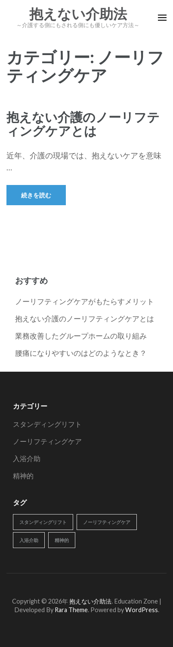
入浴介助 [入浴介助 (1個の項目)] (28, 540)
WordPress (141, 609)
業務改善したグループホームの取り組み (81, 335)
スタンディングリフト (47, 424)
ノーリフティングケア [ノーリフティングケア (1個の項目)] (106, 522)
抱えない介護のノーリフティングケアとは (83, 123)
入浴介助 (26, 458)
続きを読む (36, 195)
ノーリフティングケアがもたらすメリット (84, 301)
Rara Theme (71, 609)
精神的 (23, 475)
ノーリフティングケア (47, 441)
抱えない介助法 (78, 14)
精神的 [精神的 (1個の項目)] (62, 540)
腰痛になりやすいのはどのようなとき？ (81, 352)
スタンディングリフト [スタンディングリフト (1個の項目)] (43, 522)
